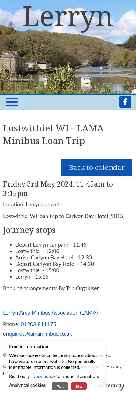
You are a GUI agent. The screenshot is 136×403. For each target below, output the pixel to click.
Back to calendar (97, 167)
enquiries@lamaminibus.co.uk (37, 333)
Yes (60, 386)
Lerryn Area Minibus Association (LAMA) (50, 312)
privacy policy (41, 376)
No (79, 386)
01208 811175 (38, 324)
